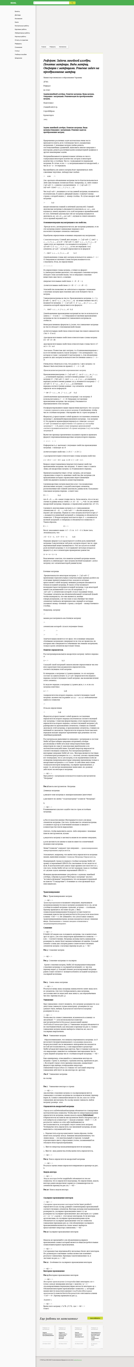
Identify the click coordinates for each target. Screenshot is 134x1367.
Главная (43, 47)
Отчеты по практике (21, 40)
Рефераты (18, 43)
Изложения (18, 18)
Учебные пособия (21, 54)
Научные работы (20, 36)
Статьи (17, 51)
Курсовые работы (21, 29)
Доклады (18, 15)
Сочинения (18, 47)
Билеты (17, 11)
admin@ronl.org (78, 1360)
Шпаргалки (18, 58)
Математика (62, 47)
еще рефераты (95, 1318)
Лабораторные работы (22, 33)
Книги (17, 22)
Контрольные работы (22, 26)
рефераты (53, 47)
